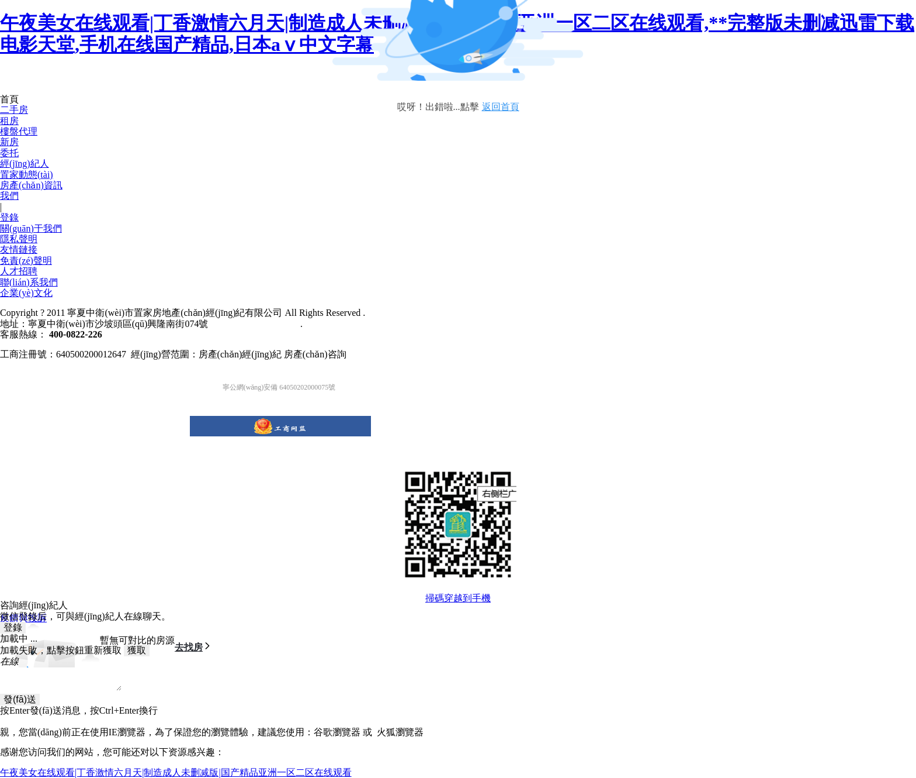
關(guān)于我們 (31, 228)
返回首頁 (500, 107)
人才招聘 (18, 271)
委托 (9, 153)
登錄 (9, 217)
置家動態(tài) (26, 175)
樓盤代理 (18, 131)
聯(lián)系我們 (29, 282)
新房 (9, 142)
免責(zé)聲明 (26, 261)
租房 (9, 121)
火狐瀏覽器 (400, 732)
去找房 (193, 646)
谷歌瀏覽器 (337, 732)
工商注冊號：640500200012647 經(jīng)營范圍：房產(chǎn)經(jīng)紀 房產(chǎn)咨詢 (173, 354)
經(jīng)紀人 (24, 163)
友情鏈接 (18, 249)
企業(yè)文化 (26, 293)
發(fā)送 (20, 699)
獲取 (136, 650)
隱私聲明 (18, 239)
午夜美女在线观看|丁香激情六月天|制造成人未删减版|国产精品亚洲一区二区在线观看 (176, 772)
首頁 (9, 99)
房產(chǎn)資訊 (31, 185)
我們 (9, 196)
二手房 (14, 110)
